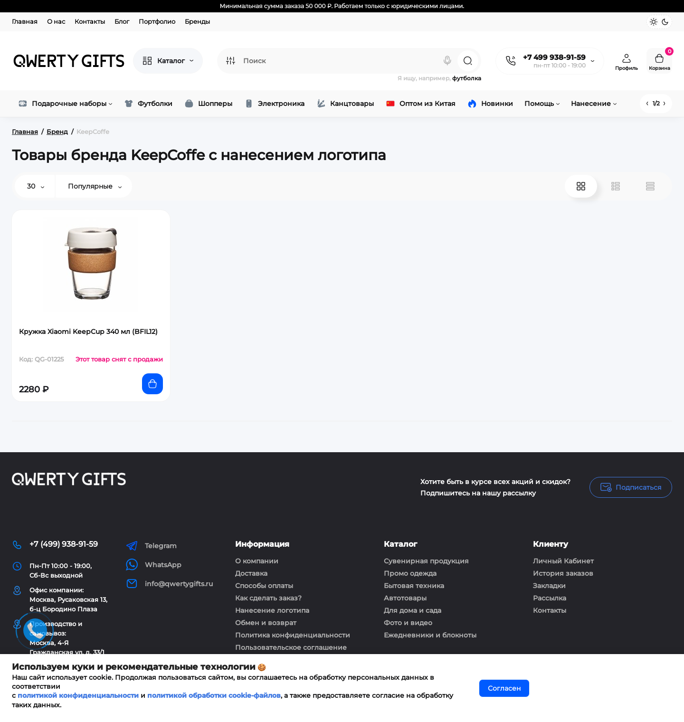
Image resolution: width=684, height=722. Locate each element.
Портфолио (157, 21)
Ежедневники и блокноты (430, 635)
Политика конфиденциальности (292, 635)
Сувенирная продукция (426, 561)
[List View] (615, 186)
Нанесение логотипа (272, 610)
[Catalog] (168, 61)
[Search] (447, 60)
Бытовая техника (414, 585)
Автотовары (405, 598)
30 (35, 186)
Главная (25, 21)
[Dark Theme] (665, 22)
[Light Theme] (653, 22)
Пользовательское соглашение (291, 647)
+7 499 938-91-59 (554, 57)
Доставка (251, 573)
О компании (256, 561)
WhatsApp (153, 564)
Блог (121, 21)
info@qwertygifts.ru (169, 583)
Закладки (549, 585)
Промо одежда (410, 573)
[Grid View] (581, 186)
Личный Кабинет (563, 561)
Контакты (90, 21)
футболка (466, 78)
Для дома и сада (412, 610)
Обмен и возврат (265, 622)
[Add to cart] (152, 383)
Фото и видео (408, 622)
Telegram (151, 545)
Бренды (197, 21)
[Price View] (650, 186)
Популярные (95, 186)
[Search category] (230, 60)
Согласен (504, 688)
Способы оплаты (264, 585)
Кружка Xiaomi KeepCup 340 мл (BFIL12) (88, 331)
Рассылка (549, 598)
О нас (56, 21)
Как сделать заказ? (268, 598)
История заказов (563, 573)
